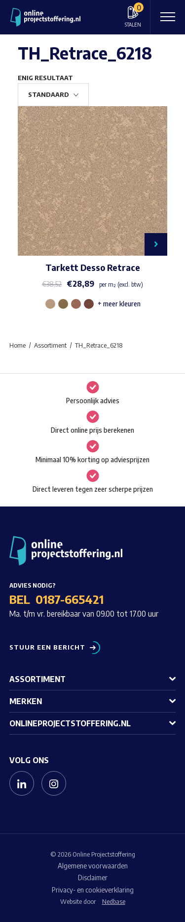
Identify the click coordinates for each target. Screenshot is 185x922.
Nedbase (113, 901)
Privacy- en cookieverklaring (93, 890)
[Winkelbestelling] (53, 94)
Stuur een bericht (47, 647)
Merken (25, 701)
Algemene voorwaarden (93, 866)
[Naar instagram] (53, 783)
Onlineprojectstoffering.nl (70, 723)
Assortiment (37, 679)
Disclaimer (93, 877)
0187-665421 (70, 599)
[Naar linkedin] (21, 783)
